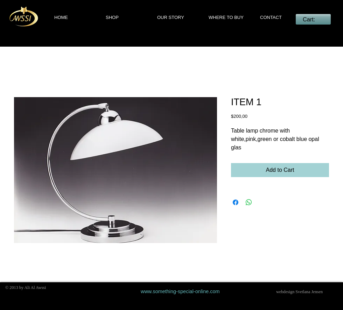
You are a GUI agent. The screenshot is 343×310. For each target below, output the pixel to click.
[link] (313, 19)
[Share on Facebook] (235, 202)
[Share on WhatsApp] (249, 202)
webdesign (285, 291)
